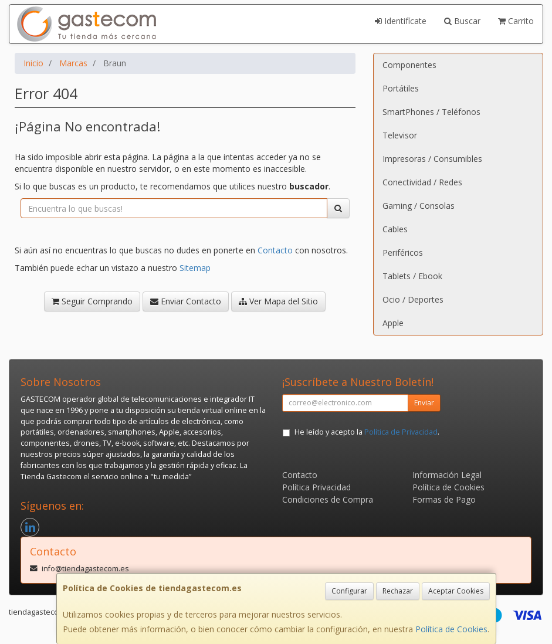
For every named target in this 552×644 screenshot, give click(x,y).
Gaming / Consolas (418, 205)
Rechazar (397, 591)
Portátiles (400, 88)
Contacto (275, 250)
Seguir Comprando (92, 301)
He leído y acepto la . (366, 432)
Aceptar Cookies (455, 591)
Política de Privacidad (401, 432)
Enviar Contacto (185, 301)
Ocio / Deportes (412, 299)
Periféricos (402, 252)
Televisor (399, 135)
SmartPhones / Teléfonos (431, 111)
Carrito (516, 20)
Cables (395, 229)
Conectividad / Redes (422, 182)
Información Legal (447, 474)
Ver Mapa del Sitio (278, 301)
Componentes (409, 64)
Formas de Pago (444, 499)
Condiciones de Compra (327, 499)
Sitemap (195, 267)
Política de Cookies (451, 629)
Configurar (349, 591)
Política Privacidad (316, 487)
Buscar (462, 20)
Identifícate (400, 20)
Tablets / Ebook (412, 276)
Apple (393, 322)
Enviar (424, 403)
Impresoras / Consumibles (432, 158)
